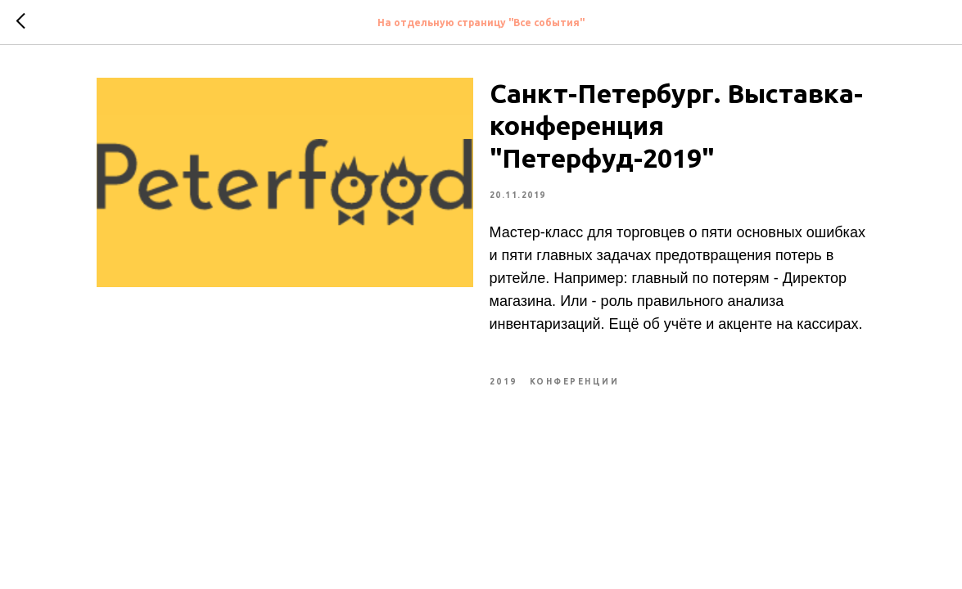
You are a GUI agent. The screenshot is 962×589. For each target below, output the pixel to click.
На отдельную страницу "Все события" (481, 22)
